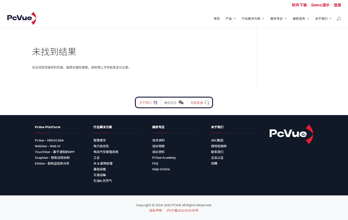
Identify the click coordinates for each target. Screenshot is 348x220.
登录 (337, 5)
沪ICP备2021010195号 (182, 210)
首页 (217, 19)
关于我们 (321, 19)
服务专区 (276, 19)
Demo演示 (320, 5)
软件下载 (299, 5)
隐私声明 (155, 210)
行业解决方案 (251, 19)
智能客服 (197, 102)
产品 (228, 19)
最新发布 (299, 19)
